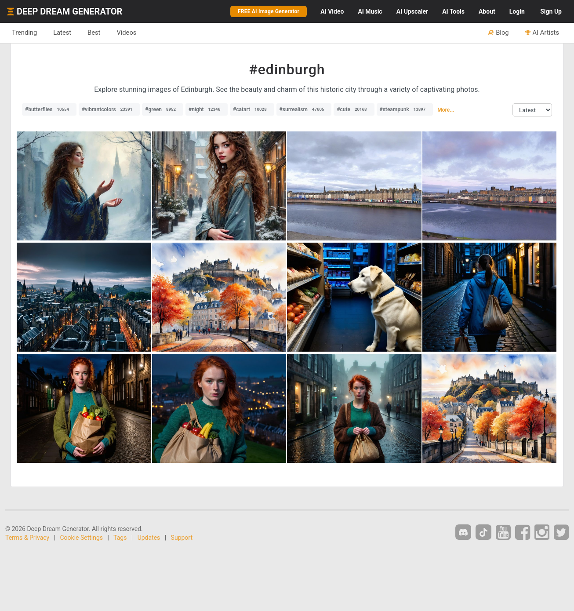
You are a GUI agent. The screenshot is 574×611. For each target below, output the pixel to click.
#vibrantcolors (109, 109)
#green (162, 109)
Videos (126, 32)
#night (207, 109)
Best (93, 32)
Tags (120, 537)
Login (517, 11)
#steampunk (405, 109)
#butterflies (49, 109)
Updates (149, 537)
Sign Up (551, 11)
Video (332, 11)
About (487, 11)
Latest (62, 32)
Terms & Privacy (27, 537)
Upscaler (412, 11)
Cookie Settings (81, 537)
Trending (24, 32)
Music (370, 11)
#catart (252, 109)
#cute (354, 109)
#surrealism (304, 109)
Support (182, 537)
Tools (453, 11)
